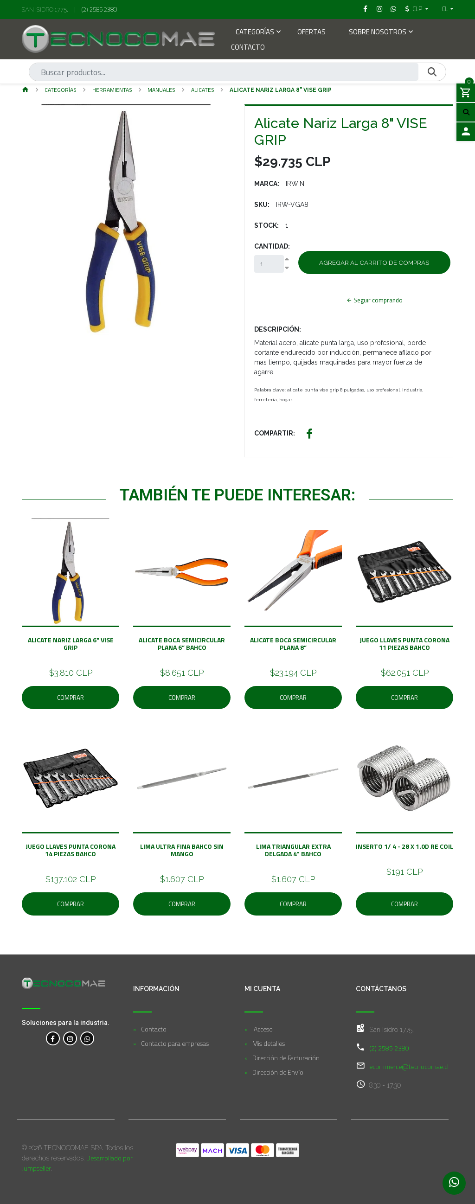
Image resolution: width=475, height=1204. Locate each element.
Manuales (161, 89)
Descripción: (277, 329)
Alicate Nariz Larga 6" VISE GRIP (71, 643)
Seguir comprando (374, 300)
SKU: (262, 204)
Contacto (248, 48)
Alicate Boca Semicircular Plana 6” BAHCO (182, 643)
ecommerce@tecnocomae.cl (409, 1066)
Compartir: (274, 433)
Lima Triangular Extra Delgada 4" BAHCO (293, 849)
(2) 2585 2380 (99, 9)
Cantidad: (272, 246)
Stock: (266, 225)
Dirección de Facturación (286, 1058)
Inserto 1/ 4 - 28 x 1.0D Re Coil (404, 846)
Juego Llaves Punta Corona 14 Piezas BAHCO (71, 849)
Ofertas (311, 32)
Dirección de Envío (277, 1072)
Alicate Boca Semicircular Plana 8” (293, 643)
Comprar (70, 697)
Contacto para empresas (175, 1043)
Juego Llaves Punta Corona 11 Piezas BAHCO (404, 643)
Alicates (202, 89)
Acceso (262, 1029)
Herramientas (112, 89)
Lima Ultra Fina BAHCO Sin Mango (182, 849)
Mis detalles (268, 1043)
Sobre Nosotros (377, 32)
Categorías (255, 32)
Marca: (266, 183)
